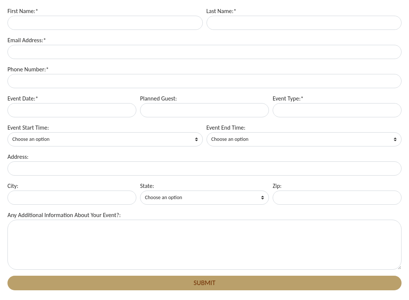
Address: (17, 156)
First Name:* (22, 11)
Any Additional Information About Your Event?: (64, 215)
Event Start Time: (28, 127)
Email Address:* (26, 40)
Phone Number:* (28, 69)
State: (147, 185)
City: (12, 185)
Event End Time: (226, 127)
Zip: (277, 185)
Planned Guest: (158, 98)
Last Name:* (221, 11)
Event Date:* (22, 98)
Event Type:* (288, 98)
